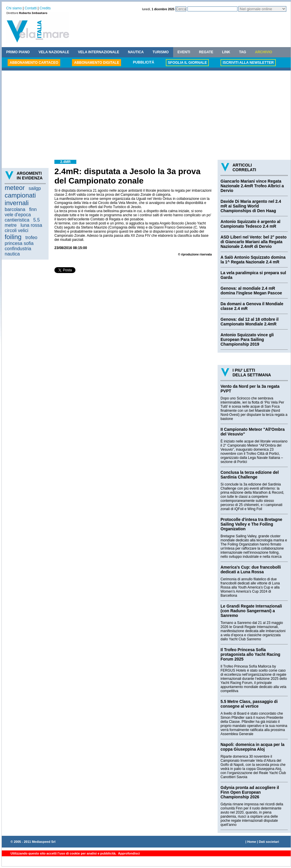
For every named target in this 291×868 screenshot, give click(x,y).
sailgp (35, 188)
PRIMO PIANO (18, 52)
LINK (226, 52)
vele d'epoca (18, 214)
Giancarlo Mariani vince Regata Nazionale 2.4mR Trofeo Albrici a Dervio (252, 186)
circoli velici (16, 230)
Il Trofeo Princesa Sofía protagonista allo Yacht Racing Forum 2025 (250, 654)
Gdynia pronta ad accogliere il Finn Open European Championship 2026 (250, 792)
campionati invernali (20, 199)
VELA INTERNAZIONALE (98, 52)
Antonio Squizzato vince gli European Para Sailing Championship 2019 (247, 339)
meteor (15, 187)
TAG (242, 52)
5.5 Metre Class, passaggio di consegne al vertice (249, 704)
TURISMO (160, 52)
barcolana (15, 209)
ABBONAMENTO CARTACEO (34, 63)
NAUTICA (136, 52)
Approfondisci (128, 853)
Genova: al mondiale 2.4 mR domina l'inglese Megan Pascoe (251, 290)
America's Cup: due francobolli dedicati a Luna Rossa (251, 569)
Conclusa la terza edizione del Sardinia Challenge (250, 474)
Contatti (31, 8)
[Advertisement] (146, 116)
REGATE (206, 52)
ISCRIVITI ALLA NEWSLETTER (248, 63)
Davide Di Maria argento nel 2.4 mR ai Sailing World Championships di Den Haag (251, 206)
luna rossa (31, 225)
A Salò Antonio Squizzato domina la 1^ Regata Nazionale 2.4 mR (253, 259)
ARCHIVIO (263, 52)
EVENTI (184, 52)
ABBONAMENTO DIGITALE (96, 63)
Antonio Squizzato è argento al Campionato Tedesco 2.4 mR (250, 224)
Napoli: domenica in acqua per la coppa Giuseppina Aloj (253, 747)
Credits (45, 8)
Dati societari (269, 841)
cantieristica (17, 219)
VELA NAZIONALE (54, 52)
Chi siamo (14, 8)
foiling (13, 237)
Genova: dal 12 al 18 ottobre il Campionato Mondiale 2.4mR (249, 321)
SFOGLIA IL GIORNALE (187, 63)
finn (33, 209)
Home (251, 841)
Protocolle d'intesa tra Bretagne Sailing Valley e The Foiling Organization (251, 524)
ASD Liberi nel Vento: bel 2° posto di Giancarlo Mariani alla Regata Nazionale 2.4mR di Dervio (254, 242)
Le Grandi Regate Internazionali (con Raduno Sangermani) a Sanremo (251, 611)
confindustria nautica (18, 251)
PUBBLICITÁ (143, 62)
